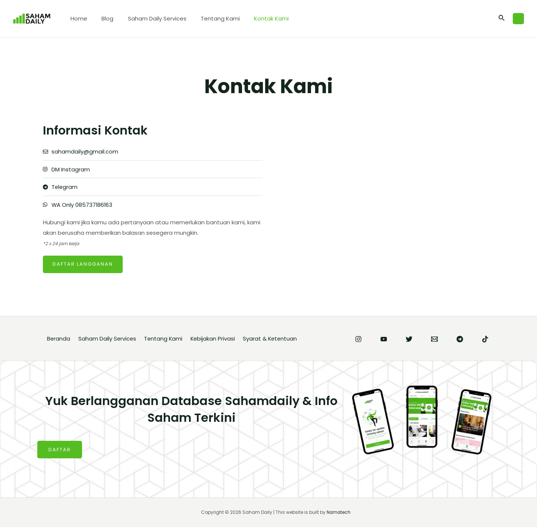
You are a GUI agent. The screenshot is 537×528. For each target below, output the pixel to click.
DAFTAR (59, 450)
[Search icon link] (502, 18)
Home (77, 18)
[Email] (434, 339)
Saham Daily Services (149, 18)
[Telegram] (459, 339)
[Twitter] (409, 339)
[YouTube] (383, 339)
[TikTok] (485, 339)
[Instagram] (358, 339)
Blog (103, 18)
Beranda (58, 339)
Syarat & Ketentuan (274, 339)
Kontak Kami (257, 18)
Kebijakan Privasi (215, 339)
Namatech (338, 513)
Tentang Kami (209, 18)
